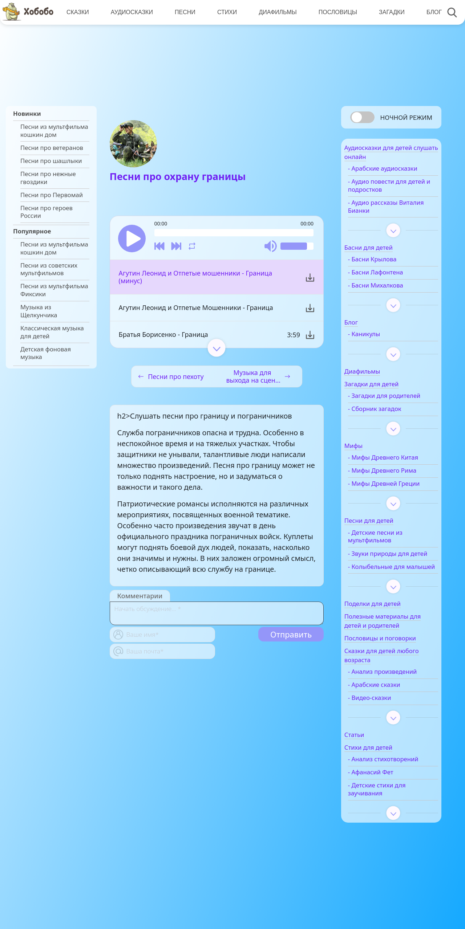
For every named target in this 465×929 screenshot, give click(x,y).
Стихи (225, 12)
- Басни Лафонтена (389, 277)
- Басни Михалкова (389, 290)
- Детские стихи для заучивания (390, 833)
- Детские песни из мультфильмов (388, 557)
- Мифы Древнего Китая (396, 470)
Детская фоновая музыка (45, 353)
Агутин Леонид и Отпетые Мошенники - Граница (196, 310)
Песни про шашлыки (51, 161)
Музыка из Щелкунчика (38, 311)
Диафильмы (275, 12)
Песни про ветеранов (51, 148)
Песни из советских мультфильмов (48, 269)
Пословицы (334, 12)
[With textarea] (217, 616)
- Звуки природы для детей (391, 577)
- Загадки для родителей (381, 404)
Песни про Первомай (51, 195)
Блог (429, 12)
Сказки (77, 12)
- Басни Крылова (385, 264)
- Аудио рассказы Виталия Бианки (386, 211)
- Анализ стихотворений (383, 799)
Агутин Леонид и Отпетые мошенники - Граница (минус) (195, 279)
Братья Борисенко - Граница (163, 337)
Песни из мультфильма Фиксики (54, 290)
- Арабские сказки (387, 720)
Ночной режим (406, 117)
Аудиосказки (131, 12)
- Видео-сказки (383, 733)
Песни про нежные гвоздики (48, 178)
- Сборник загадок (388, 421)
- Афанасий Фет (384, 816)
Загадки (388, 12)
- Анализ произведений (395, 707)
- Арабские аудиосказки (396, 173)
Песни (183, 12)
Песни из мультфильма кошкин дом (54, 131)
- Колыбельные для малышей (389, 598)
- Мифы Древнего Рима (395, 483)
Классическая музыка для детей (52, 332)
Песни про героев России (46, 212)
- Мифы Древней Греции (386, 500)
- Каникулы (377, 338)
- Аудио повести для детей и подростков (390, 190)
